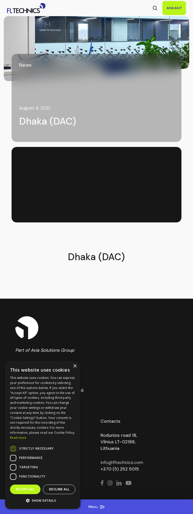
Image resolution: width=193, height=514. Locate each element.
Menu (96, 506)
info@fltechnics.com (122, 462)
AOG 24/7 (174, 8)
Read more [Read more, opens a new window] (18, 438)
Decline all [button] (59, 489)
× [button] (75, 366)
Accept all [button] (25, 489)
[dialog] (42, 435)
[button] (42, 500)
